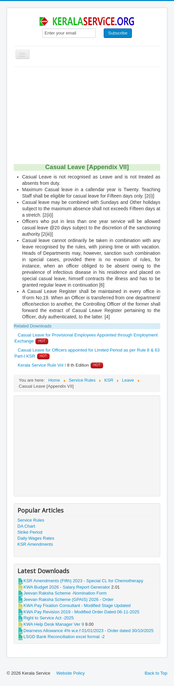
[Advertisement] (87, 117)
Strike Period (29, 532)
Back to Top (156, 673)
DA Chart (26, 526)
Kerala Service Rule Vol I (42, 365)
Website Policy (70, 673)
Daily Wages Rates (35, 538)
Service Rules (30, 520)
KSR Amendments (35, 544)
